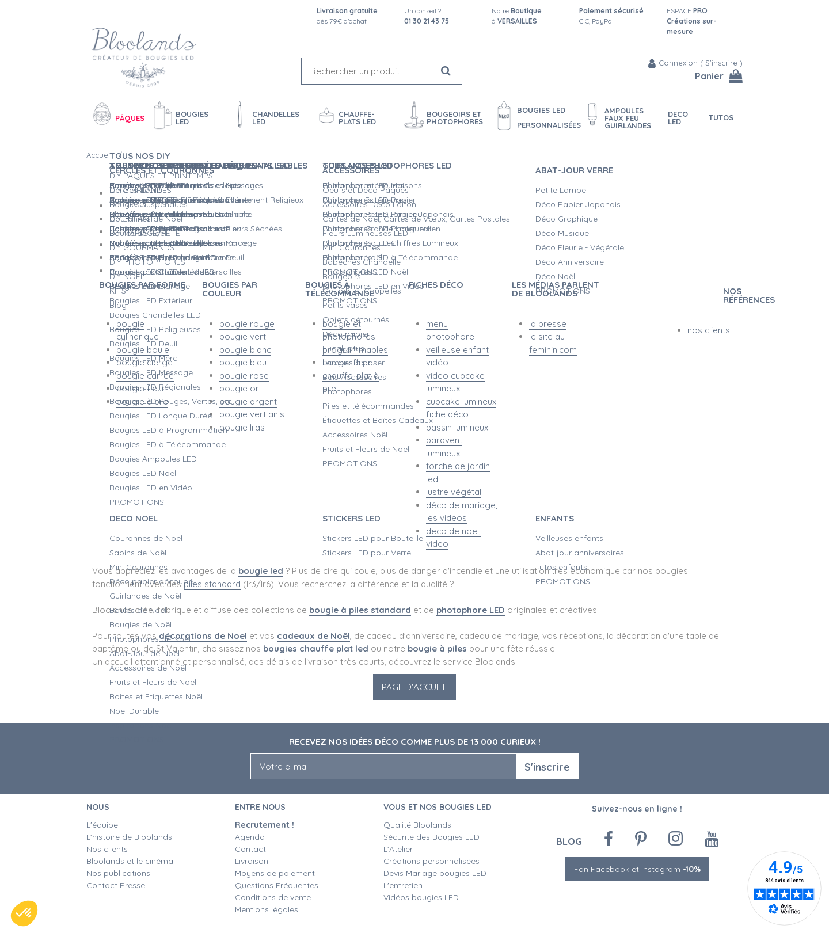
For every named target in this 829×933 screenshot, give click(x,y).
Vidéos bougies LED (421, 897)
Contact (250, 849)
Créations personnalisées (431, 861)
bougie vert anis (251, 414)
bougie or (239, 388)
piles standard (212, 583)
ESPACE (692, 21)
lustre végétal (453, 491)
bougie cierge (144, 362)
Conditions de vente (273, 897)
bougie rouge (247, 323)
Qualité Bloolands (417, 825)
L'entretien (403, 885)
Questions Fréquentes (276, 885)
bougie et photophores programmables (355, 336)
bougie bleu (243, 362)
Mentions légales (266, 909)
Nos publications (118, 873)
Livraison (251, 861)
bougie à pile (142, 401)
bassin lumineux (457, 427)
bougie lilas (242, 427)
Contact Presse (115, 885)
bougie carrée (145, 375)
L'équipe (102, 825)
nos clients (708, 330)
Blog (569, 841)
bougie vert (242, 336)
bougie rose (244, 375)
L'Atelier (398, 849)
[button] (24, 913)
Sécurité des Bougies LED (432, 837)
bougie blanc (245, 349)
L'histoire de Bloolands (129, 837)
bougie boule (142, 349)
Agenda (250, 837)
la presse (547, 323)
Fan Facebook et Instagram (637, 869)
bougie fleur (140, 388)
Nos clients (107, 849)
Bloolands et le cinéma (129, 861)
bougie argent (248, 401)
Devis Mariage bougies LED (434, 873)
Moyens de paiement (275, 873)
